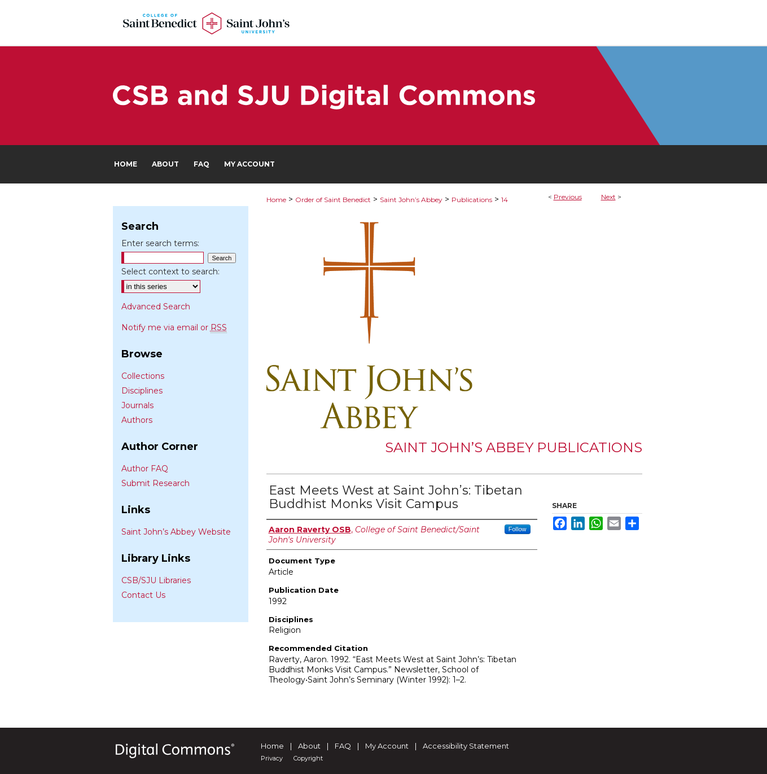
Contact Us (143, 595)
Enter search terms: (160, 243)
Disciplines (142, 391)
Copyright (308, 758)
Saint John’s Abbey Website (176, 532)
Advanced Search (155, 306)
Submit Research (155, 483)
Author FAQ (144, 468)
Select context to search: (170, 271)
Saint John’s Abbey (411, 199)
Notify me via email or (174, 327)
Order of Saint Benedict (333, 199)
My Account (387, 745)
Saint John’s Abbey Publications (513, 447)
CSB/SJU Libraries (156, 580)
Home (276, 199)
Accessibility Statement (466, 745)
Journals (137, 405)
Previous (568, 197)
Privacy (272, 758)
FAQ (343, 745)
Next (608, 197)
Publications (472, 199)
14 (504, 199)
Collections (142, 376)
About (309, 745)
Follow (518, 529)
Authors (136, 420)
